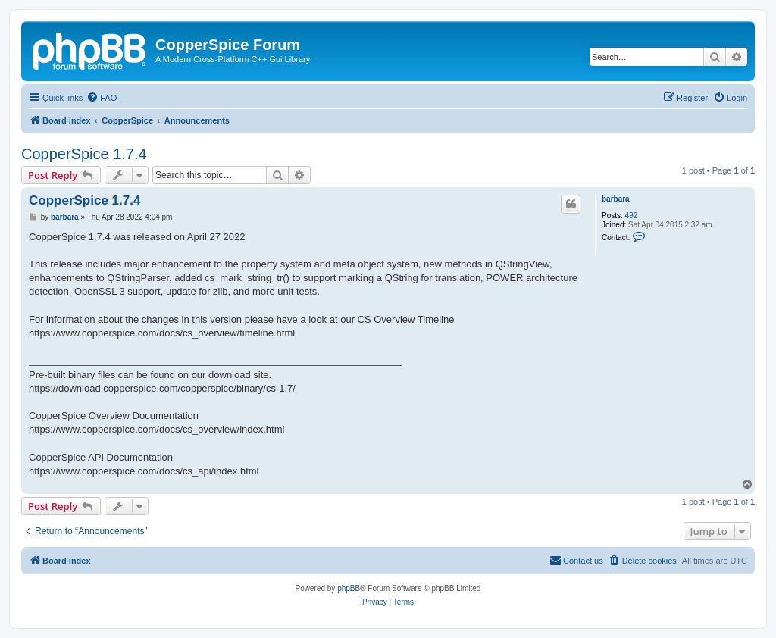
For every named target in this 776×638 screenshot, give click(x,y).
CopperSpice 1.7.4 (84, 153)
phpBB (348, 588)
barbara (616, 199)
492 (631, 215)
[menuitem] (101, 98)
